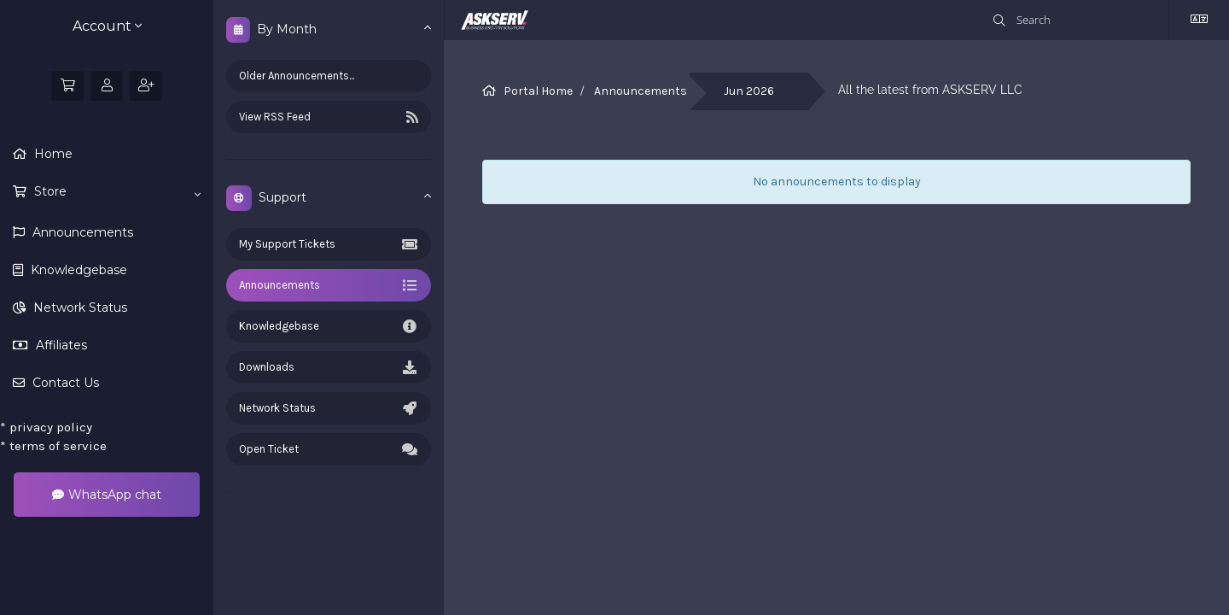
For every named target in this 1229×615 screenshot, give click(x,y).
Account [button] (107, 26)
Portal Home (538, 91)
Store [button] (116, 192)
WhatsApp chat (106, 494)
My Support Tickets (328, 244)
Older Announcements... (296, 75)
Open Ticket (328, 449)
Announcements (81, 232)
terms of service (53, 446)
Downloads (328, 367)
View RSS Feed (328, 117)
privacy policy (46, 427)
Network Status (78, 307)
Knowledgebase (77, 270)
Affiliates (59, 345)
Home (52, 153)
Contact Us (64, 382)
